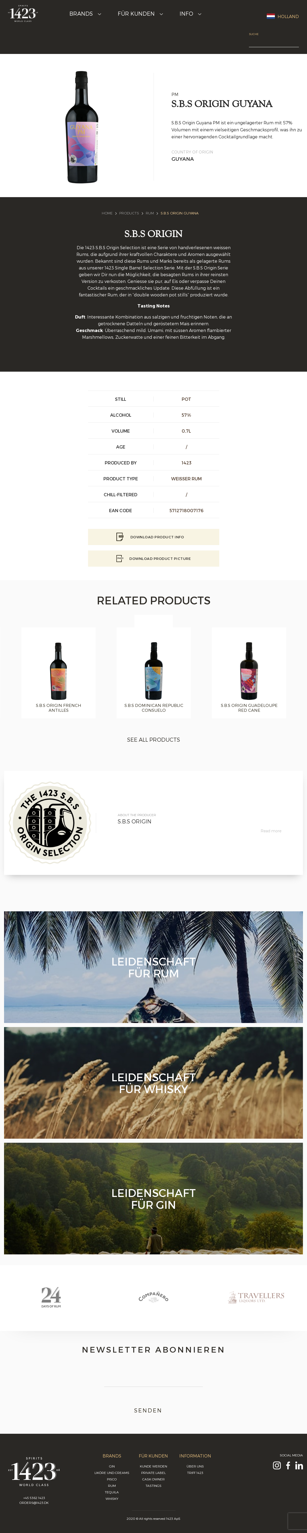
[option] (153, 672)
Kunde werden (153, 1466)
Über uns (195, 1466)
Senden (153, 1410)
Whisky (112, 1498)
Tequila (112, 1492)
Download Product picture (153, 558)
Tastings (153, 1485)
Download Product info (153, 537)
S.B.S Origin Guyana (179, 213)
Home (107, 213)
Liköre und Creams (112, 1472)
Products (129, 213)
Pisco (112, 1479)
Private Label (153, 1472)
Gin (112, 1466)
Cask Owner (153, 1479)
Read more (271, 831)
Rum (150, 213)
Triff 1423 (195, 1472)
